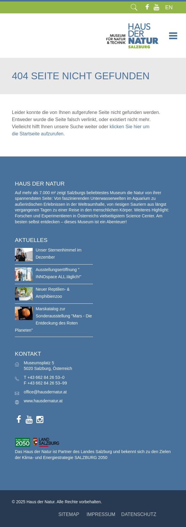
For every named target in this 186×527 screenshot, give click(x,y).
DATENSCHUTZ (138, 514)
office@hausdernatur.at (45, 392)
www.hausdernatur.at (43, 400)
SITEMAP (68, 514)
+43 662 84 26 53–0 (45, 377)
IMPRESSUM (100, 514)
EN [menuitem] (169, 7)
